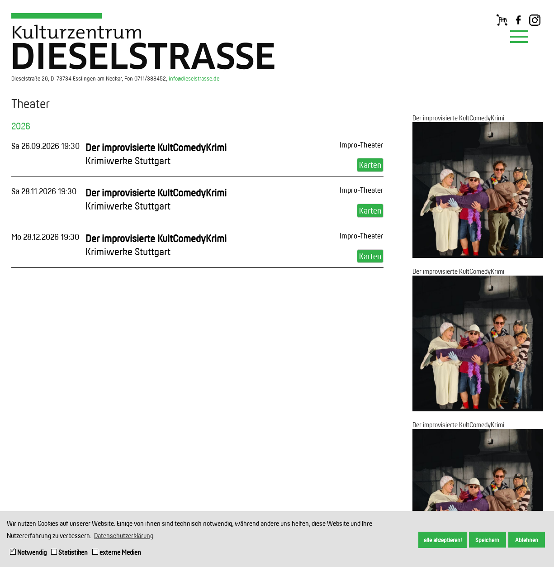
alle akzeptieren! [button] (443, 539)
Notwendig (28, 552)
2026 (20, 126)
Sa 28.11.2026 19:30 (43, 191)
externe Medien (116, 552)
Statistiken (69, 552)
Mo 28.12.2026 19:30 (45, 237)
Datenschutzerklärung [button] (123, 535)
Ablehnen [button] (526, 539)
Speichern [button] (487, 539)
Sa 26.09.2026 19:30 (45, 146)
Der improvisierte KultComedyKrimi (458, 118)
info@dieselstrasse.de (194, 78)
